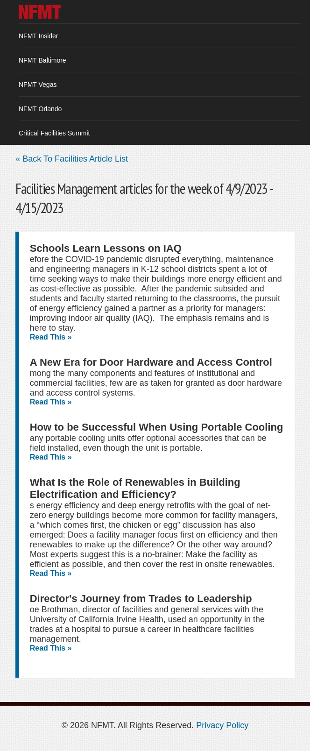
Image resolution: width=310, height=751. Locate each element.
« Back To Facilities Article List (71, 158)
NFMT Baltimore (42, 60)
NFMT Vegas (37, 84)
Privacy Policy (222, 725)
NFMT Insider (38, 36)
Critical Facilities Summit (54, 133)
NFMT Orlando (40, 109)
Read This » (51, 337)
